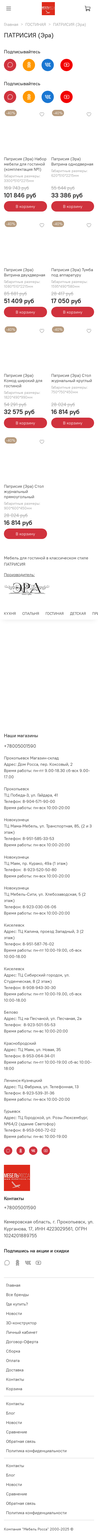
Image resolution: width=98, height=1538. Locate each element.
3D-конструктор (21, 1322)
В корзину (25, 206)
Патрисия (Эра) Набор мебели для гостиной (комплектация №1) (25, 164)
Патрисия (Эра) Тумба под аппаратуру (72, 272)
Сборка (13, 1351)
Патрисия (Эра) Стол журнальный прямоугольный (24, 491)
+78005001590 (20, 746)
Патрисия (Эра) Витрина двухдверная (24, 272)
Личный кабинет (21, 1332)
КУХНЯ (10, 613)
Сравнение (16, 1431)
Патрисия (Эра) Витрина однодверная (72, 161)
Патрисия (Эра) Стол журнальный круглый (71, 378)
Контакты (15, 1379)
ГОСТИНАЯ (35, 24)
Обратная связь (21, 1441)
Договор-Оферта (22, 1341)
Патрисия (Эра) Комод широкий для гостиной (23, 380)
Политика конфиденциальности (36, 1450)
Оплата (13, 1360)
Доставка (15, 1369)
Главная (11, 24)
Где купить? (17, 1304)
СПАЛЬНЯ (30, 613)
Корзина (14, 1388)
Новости (14, 1313)
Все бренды (17, 1294)
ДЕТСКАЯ (78, 613)
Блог (10, 1413)
